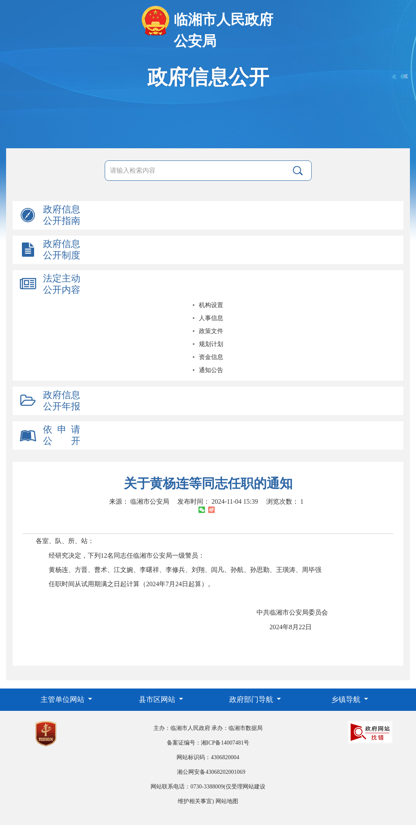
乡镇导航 (346, 699)
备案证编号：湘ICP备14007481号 (208, 743)
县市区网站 (158, 699)
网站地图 (227, 801)
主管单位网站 (63, 699)
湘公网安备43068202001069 (211, 772)
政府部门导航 (252, 699)
